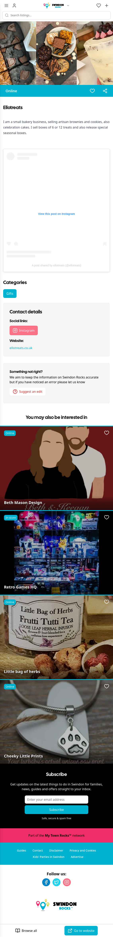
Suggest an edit (27, 391)
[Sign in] (14, 6)
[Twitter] (56, 882)
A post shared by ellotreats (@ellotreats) (56, 265)
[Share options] (105, 90)
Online (11, 90)
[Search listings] (56, 15)
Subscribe (56, 809)
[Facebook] (46, 882)
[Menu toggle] (6, 6)
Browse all (26, 930)
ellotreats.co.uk (21, 348)
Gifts (9, 293)
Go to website (81, 930)
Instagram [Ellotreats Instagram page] (24, 330)
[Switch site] (68, 5)
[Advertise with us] (107, 6)
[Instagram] (67, 882)
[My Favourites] (99, 6)
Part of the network (56, 835)
